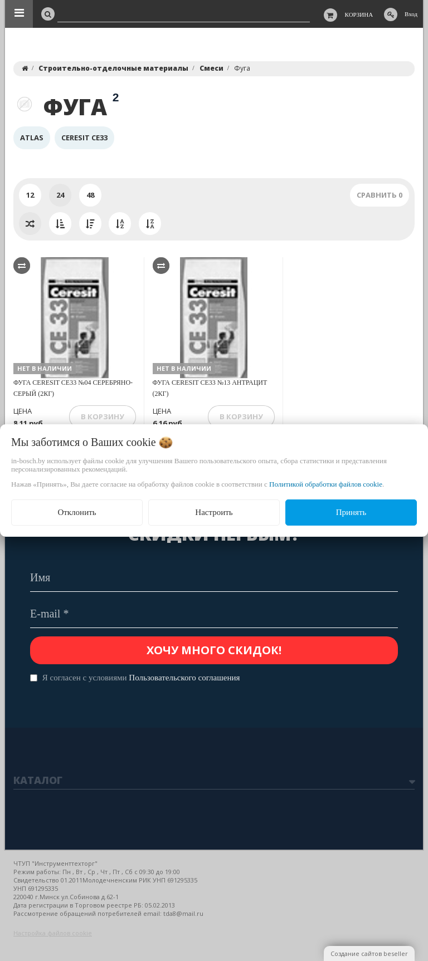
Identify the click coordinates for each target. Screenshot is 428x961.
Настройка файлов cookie (52, 933)
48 (90, 195)
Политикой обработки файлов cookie (325, 484)
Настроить (213, 512)
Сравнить (379, 195)
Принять (351, 512)
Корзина (359, 14)
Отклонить (76, 512)
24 (60, 195)
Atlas (31, 138)
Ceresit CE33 (84, 138)
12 (30, 195)
